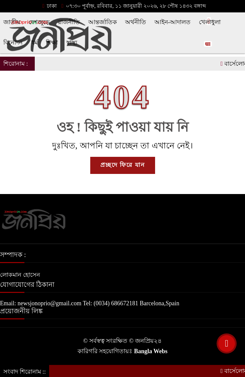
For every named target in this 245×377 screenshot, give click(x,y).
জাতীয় (11, 22)
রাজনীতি (69, 22)
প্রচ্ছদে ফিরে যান (122, 165)
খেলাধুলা (210, 22)
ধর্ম (34, 42)
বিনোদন (13, 42)
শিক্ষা (52, 42)
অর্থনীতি (135, 22)
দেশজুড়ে (39, 22)
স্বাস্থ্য (71, 42)
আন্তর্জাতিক (102, 22)
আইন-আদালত (172, 22)
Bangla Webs (150, 351)
